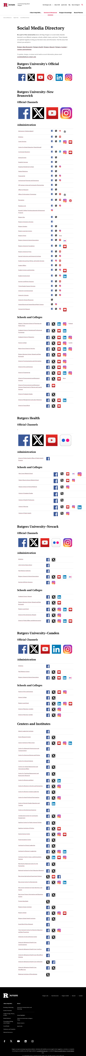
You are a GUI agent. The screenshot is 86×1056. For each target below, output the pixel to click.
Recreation (21, 200)
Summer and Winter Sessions (26, 281)
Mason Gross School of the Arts (26, 348)
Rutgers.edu (45, 995)
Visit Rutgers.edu (47, 5)
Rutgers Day (21, 217)
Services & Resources (50, 12)
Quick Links (64, 5)
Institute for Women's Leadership (27, 851)
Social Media (6, 1026)
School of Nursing (23, 506)
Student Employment (24, 276)
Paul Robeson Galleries (24, 570)
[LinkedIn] (26, 1041)
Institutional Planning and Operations (28, 180)
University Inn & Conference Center (27, 936)
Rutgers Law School (23, 609)
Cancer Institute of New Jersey (26, 742)
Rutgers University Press (24, 251)
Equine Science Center (24, 834)
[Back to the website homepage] (9, 5)
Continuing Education (24, 152)
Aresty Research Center (24, 737)
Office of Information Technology (27, 194)
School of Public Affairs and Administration (29, 620)
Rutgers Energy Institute (25, 907)
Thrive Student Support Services (26, 286)
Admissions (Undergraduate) (25, 131)
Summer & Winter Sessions (25, 582)
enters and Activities (29, 270)
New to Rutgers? (76, 5)
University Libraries (23, 295)
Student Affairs (22, 265)
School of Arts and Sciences (25, 367)
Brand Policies (78, 12)
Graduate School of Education (26, 337)
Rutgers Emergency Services (25, 222)
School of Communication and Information (29, 361)
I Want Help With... (35, 12)
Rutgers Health (65, 995)
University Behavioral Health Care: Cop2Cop (30, 949)
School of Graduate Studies (25, 394)
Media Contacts (20, 1023)
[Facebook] (4, 1041)
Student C (21, 270)
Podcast (70, 323)
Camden (81, 995)
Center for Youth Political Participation (28, 797)
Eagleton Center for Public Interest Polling (29, 822)
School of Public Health (25, 513)
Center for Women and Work (25, 780)
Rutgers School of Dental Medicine (28, 486)
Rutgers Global (22, 912)
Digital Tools (16, 17)
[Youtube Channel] (18, 1041)
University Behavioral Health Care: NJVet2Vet (30, 961)
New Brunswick (55, 995)
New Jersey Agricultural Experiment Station (30, 876)
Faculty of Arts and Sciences (25, 691)
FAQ (69, 5)
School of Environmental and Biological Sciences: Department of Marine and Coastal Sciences (30, 387)
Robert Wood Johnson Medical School (29, 480)
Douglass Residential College (26, 166)
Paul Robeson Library (24, 671)
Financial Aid (21, 176)
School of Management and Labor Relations (30, 399)
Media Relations (7, 1018)
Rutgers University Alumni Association (28, 240)
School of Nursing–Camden (25, 714)
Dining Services (22, 157)
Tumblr (70, 342)
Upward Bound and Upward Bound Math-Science (31, 304)
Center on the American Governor (27, 810)
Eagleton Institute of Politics (26, 828)
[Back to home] (13, 995)
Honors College (22, 342)
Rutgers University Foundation (26, 246)
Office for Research (23, 189)
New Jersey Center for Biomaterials (27, 882)
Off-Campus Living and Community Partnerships (31, 185)
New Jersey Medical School (26, 473)
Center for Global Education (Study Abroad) (29, 147)
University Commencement (25, 290)
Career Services (22, 141)
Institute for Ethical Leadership (26, 845)
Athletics (20, 137)
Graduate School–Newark (25, 596)
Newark (73, 995)
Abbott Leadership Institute (25, 731)
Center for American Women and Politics (29, 755)
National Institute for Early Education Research (31, 870)
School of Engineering (24, 372)
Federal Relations (23, 171)
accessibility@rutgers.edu (42, 1051)
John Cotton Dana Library (25, 565)
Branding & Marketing (8, 1007)
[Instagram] (32, 1041)
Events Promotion (7, 1010)
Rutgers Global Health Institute (26, 918)
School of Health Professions (26, 500)
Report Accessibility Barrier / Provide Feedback (64, 1051)
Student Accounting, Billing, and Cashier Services (31, 261)
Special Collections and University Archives (29, 256)
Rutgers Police (22, 235)
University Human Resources (25, 300)
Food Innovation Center (24, 839)
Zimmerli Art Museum (24, 309)
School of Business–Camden (25, 709)
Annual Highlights (21, 1015)
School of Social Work (24, 405)
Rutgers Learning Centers (25, 231)
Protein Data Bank (23, 901)
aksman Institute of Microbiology (28, 974)
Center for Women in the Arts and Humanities (30, 786)
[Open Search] (82, 5)
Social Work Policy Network (25, 924)
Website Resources (8, 1032)
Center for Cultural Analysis (25, 761)
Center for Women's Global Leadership (28, 791)
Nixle (60, 235)
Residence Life (22, 206)
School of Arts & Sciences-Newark (27, 614)
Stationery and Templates (9, 1029)
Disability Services (23, 162)
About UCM (57, 5)
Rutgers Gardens (22, 226)
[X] (11, 1041)
